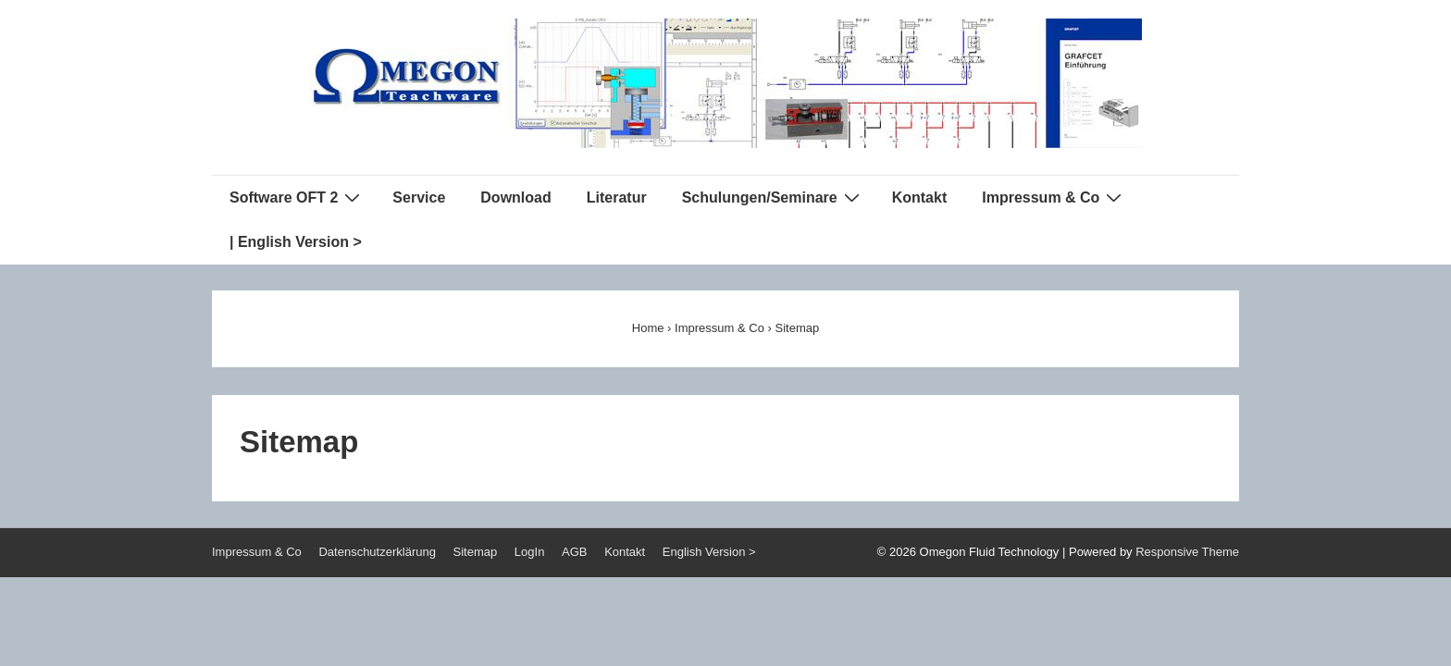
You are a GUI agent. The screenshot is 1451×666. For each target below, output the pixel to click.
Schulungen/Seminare (773, 197)
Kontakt (920, 197)
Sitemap (475, 552)
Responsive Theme (1187, 552)
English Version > (709, 552)
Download (515, 197)
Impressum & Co (1054, 197)
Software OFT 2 (297, 197)
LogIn (530, 552)
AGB (574, 552)
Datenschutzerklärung (376, 552)
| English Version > (295, 242)
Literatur (617, 197)
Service (418, 197)
